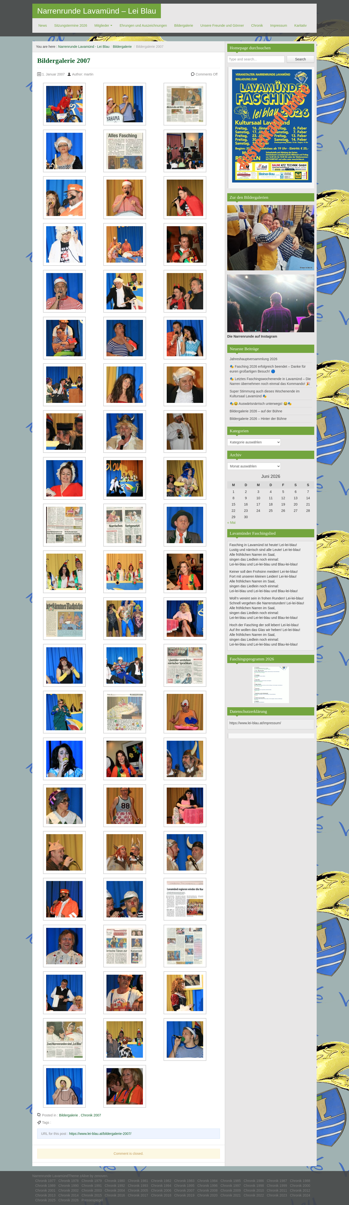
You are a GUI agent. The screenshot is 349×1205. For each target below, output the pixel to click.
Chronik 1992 (115, 1186)
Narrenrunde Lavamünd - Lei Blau (83, 47)
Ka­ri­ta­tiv (300, 25)
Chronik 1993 (138, 1186)
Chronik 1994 (161, 1186)
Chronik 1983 (184, 1181)
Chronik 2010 (254, 1190)
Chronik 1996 (207, 1186)
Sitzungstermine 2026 (70, 25)
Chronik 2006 (161, 1190)
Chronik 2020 (207, 1195)
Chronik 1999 (277, 1186)
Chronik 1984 (207, 1181)
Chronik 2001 (45, 1190)
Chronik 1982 (161, 1181)
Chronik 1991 (92, 1186)
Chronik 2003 (92, 1190)
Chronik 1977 (45, 1181)
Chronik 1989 (45, 1186)
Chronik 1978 (68, 1181)
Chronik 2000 (300, 1186)
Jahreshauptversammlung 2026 (253, 359)
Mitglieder (101, 25)
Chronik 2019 (184, 1195)
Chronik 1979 (92, 1181)
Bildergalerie (183, 25)
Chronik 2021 (230, 1195)
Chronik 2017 (138, 1195)
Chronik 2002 (68, 1190)
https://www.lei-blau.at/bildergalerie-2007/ (100, 1134)
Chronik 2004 (115, 1190)
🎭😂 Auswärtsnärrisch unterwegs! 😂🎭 (261, 404)
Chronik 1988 (300, 1181)
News (42, 25)
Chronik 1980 (115, 1181)
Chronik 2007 (91, 1115)
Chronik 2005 (138, 1190)
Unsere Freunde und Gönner (222, 25)
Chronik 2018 (161, 1195)
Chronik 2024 (300, 1195)
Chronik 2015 (92, 1195)
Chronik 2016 (115, 1195)
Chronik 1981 (138, 1181)
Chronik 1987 (277, 1181)
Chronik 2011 (277, 1190)
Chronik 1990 (68, 1186)
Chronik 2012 (300, 1190)
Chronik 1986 (254, 1181)
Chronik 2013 (45, 1195)
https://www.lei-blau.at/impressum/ (255, 723)
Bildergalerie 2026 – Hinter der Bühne (258, 419)
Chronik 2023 (277, 1195)
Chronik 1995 (184, 1186)
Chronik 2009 (230, 1190)
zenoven (100, 1176)
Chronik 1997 (230, 1186)
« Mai (231, 522)
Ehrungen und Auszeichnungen (143, 25)
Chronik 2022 (254, 1195)
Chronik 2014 (68, 1195)
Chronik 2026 (68, 1200)
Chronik (257, 25)
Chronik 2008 (207, 1190)
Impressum (278, 25)
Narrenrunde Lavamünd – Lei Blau (96, 11)
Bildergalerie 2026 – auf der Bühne (256, 411)
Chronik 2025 (45, 1200)
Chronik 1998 (254, 1186)
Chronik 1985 (230, 1181)
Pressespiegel (92, 1200)
